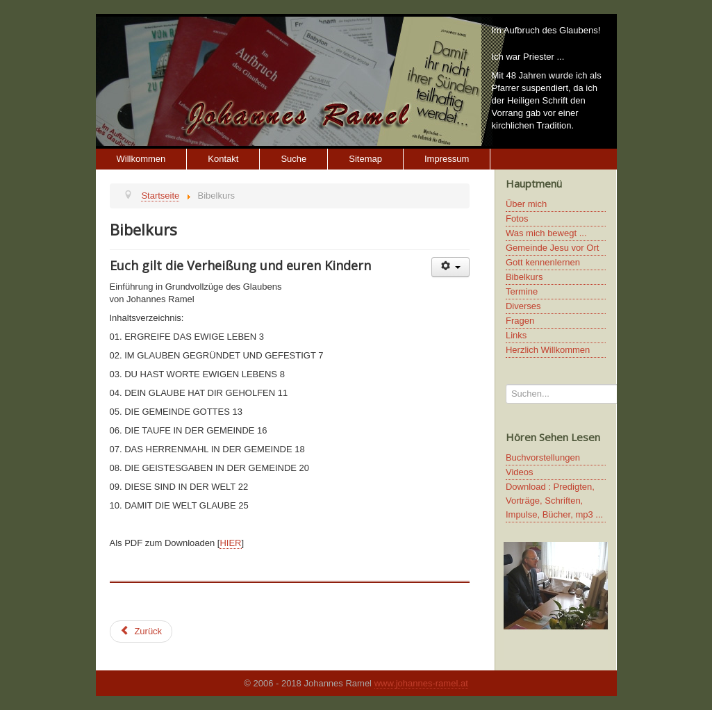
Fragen (520, 320)
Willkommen (141, 159)
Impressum (446, 159)
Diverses (523, 306)
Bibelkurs (524, 277)
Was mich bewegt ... (546, 233)
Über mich (526, 204)
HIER (230, 543)
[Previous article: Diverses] (141, 631)
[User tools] (450, 267)
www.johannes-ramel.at (421, 683)
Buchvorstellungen (543, 457)
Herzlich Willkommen (548, 350)
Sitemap (365, 159)
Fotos (517, 218)
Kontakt (223, 159)
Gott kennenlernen (543, 262)
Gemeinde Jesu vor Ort (552, 247)
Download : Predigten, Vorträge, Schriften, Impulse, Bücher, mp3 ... (554, 500)
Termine (522, 291)
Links (516, 335)
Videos (519, 472)
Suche (293, 159)
